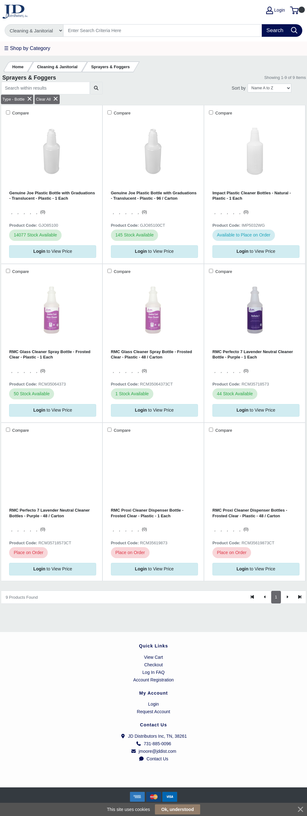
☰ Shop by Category (27, 48)
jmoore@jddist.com (153, 751)
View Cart (153, 657)
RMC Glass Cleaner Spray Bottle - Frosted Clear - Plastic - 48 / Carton (151, 354)
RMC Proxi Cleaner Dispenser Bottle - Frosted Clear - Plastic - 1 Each (147, 513)
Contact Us (153, 758)
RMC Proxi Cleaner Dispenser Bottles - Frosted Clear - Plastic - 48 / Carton (249, 513)
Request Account (153, 711)
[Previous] (265, 597)
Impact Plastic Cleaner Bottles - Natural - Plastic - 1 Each (251, 196)
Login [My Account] (275, 10)
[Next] (287, 597)
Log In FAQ (153, 672)
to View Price (52, 251)
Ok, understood (177, 809)
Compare (20, 113)
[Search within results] (45, 88)
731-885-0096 (153, 743)
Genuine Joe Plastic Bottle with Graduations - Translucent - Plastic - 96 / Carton (154, 196)
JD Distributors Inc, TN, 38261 (153, 736)
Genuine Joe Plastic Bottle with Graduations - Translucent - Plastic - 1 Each (52, 196)
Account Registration (153, 679)
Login (153, 704)
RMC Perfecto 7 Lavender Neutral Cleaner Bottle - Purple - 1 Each (252, 354)
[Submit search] (96, 88)
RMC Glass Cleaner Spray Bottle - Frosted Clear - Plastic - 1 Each (49, 354)
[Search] (162, 30)
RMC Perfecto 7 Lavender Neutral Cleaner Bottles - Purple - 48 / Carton (49, 513)
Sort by (238, 88)
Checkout (153, 664)
